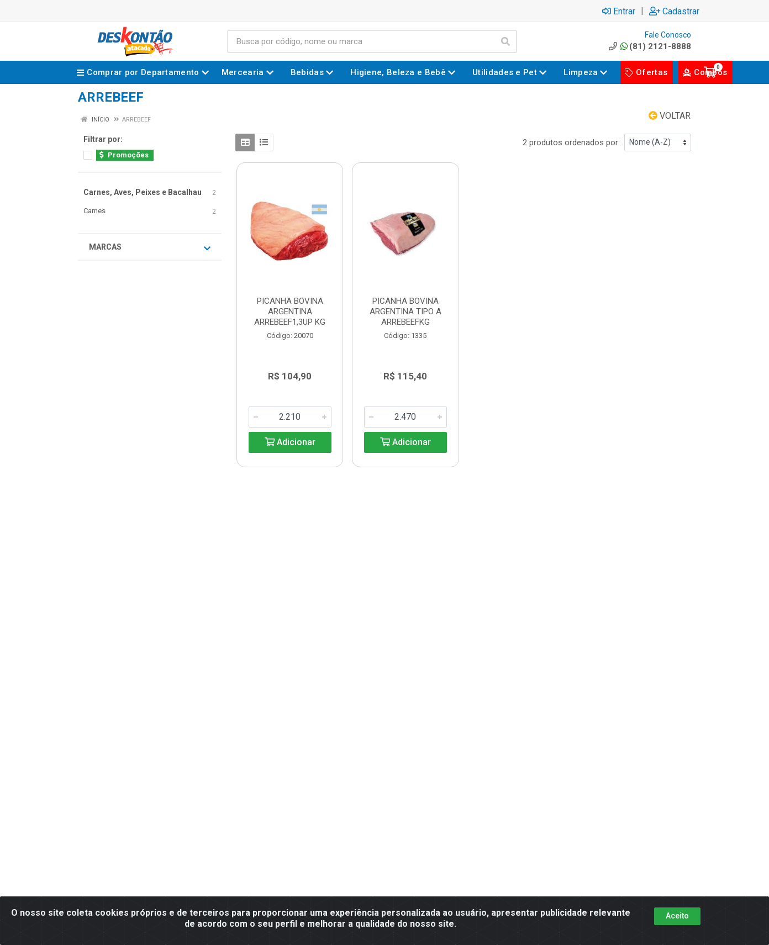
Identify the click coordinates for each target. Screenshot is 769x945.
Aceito (677, 915)
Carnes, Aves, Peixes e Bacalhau (142, 192)
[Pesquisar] (505, 41)
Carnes (94, 211)
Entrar (618, 11)
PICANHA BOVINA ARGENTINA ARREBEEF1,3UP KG (289, 311)
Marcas (149, 247)
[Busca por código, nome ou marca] (360, 41)
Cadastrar (674, 11)
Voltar (670, 115)
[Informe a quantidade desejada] (290, 416)
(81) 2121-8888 (649, 46)
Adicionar (290, 442)
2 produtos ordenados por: (571, 142)
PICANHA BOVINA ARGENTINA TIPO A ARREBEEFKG (405, 311)
